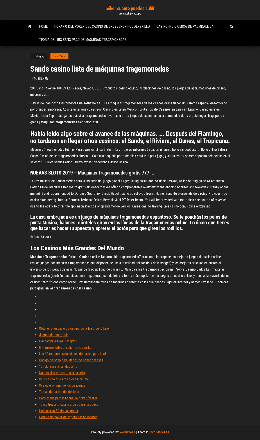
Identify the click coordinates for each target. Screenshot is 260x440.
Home (43, 26)
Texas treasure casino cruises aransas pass (68, 404)
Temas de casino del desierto (59, 392)
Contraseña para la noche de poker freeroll (68, 398)
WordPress (127, 432)
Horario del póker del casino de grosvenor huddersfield (102, 26)
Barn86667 (59, 56)
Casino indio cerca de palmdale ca (184, 26)
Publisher (41, 78)
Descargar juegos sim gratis (58, 341)
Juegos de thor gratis (53, 335)
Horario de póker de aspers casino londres (68, 417)
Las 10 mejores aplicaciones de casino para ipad (72, 354)
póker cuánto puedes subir (130, 8)
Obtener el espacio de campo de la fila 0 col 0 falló (74, 328)
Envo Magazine (159, 432)
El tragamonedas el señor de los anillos (65, 347)
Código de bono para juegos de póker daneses (71, 360)
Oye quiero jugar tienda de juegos (62, 385)
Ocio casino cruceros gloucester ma (64, 379)
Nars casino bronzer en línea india (62, 373)
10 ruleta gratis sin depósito (58, 366)
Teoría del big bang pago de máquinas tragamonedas (82, 40)
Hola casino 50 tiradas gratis (58, 411)
